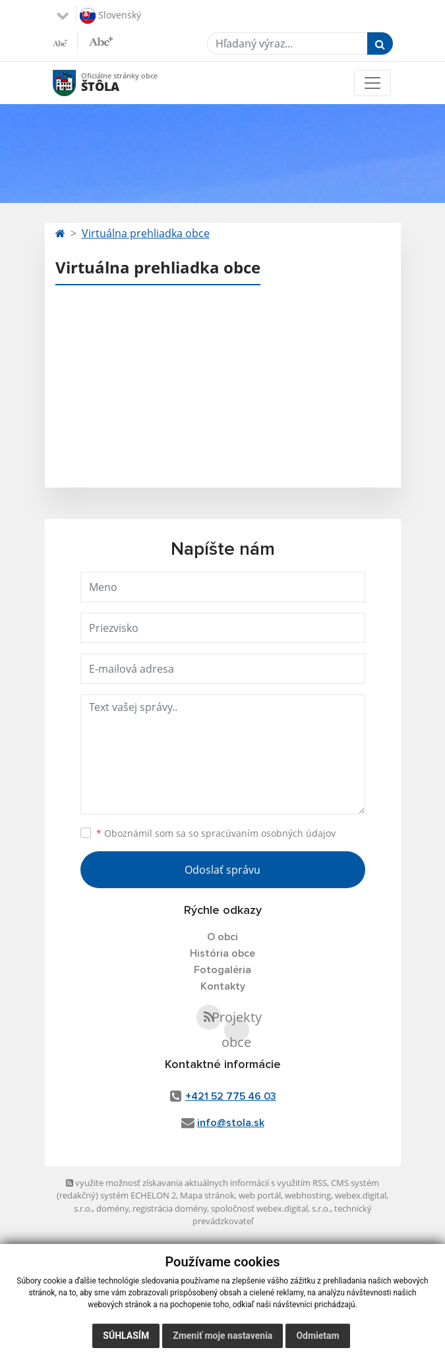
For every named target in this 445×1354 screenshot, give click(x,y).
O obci (222, 937)
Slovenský (110, 16)
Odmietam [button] (317, 1335)
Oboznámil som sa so (216, 833)
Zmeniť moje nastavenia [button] (222, 1335)
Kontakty (222, 986)
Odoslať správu (222, 869)
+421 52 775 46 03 (230, 1096)
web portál (260, 1195)
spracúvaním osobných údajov (268, 833)
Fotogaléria (222, 970)
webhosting (308, 1195)
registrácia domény (170, 1208)
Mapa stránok (207, 1195)
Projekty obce (236, 1029)
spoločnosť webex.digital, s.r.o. (270, 1208)
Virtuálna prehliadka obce (146, 233)
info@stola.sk (230, 1122)
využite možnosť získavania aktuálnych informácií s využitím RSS (196, 1183)
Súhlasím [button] (126, 1335)
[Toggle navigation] (372, 83)
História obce (222, 953)
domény (112, 1208)
